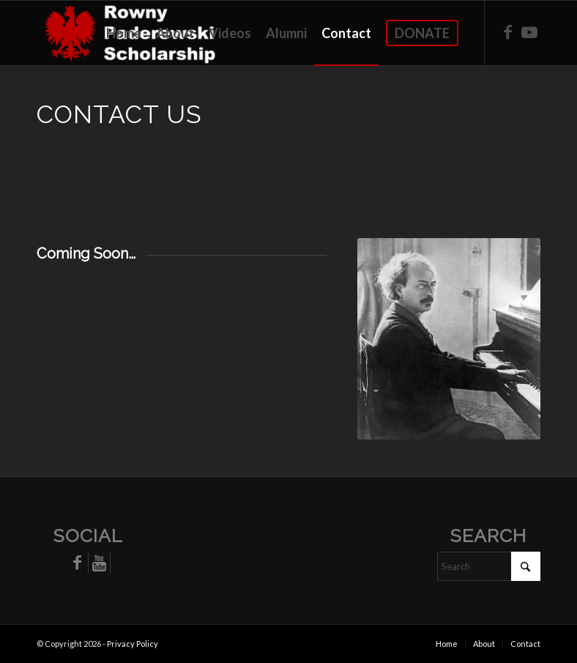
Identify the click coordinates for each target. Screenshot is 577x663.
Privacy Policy (132, 643)
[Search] (488, 566)
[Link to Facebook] (507, 32)
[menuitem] (124, 33)
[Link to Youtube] (529, 32)
